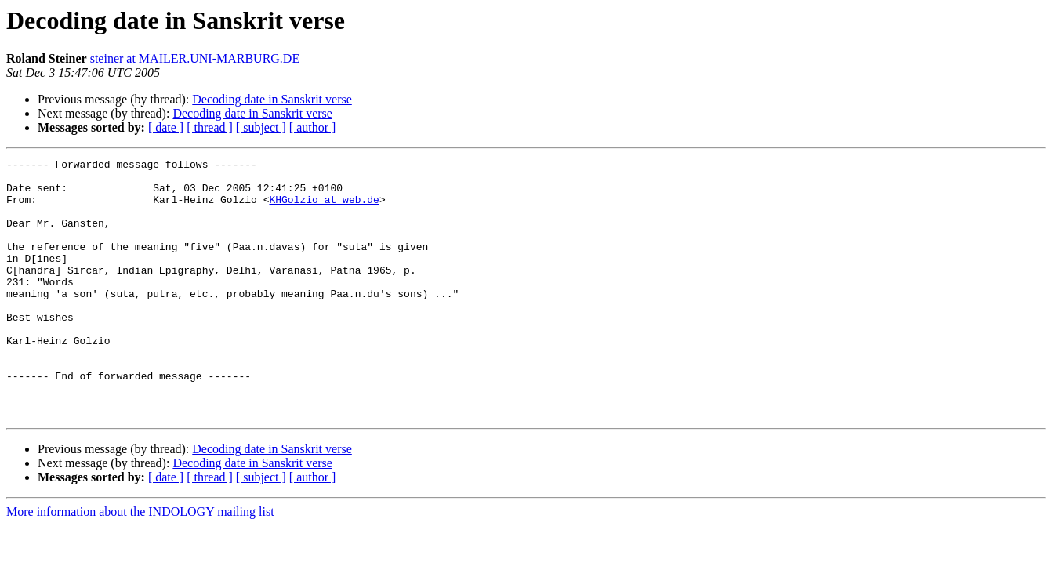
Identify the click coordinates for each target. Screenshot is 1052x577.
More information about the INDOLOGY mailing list (140, 563)
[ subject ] (261, 127)
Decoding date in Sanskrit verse (272, 99)
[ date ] (165, 127)
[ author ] (312, 127)
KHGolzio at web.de (324, 208)
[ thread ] (210, 127)
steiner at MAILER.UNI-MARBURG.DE (195, 58)
